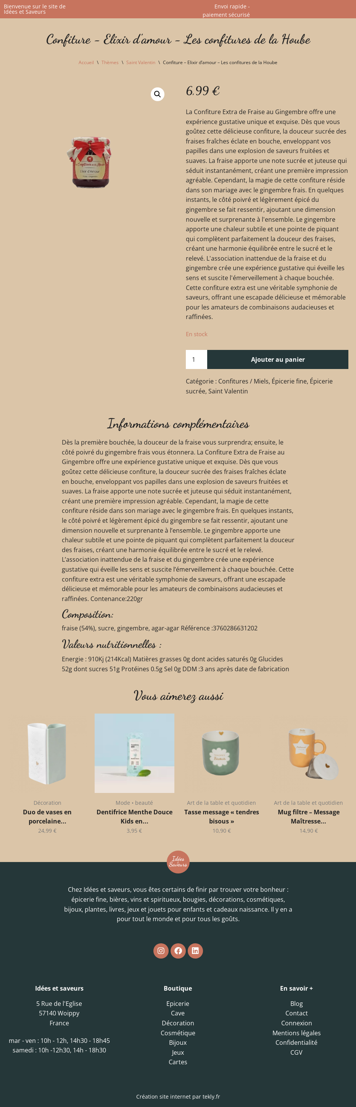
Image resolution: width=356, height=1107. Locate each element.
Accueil (86, 62)
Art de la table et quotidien (221, 803)
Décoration (47, 803)
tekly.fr (211, 1096)
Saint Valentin (140, 62)
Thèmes (110, 62)
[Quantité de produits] (197, 359)
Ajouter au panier (278, 359)
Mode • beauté (134, 803)
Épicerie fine (289, 381)
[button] (157, 94)
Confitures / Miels (243, 381)
